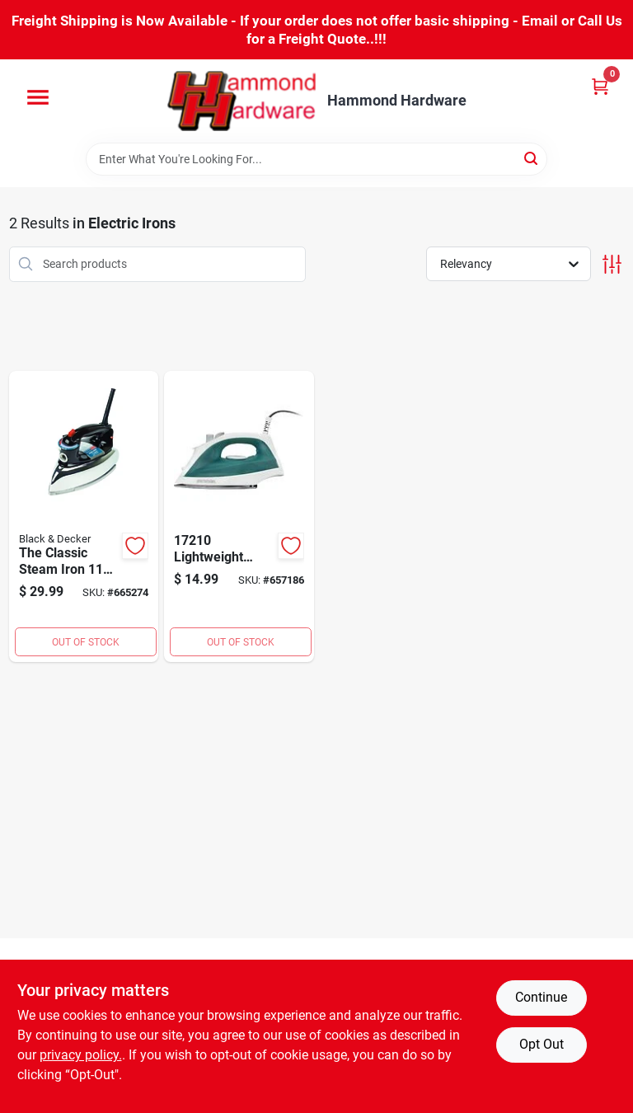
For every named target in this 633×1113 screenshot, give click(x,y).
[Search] (532, 157)
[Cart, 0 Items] (600, 86)
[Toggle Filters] (612, 264)
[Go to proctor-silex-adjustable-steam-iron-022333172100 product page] (239, 517)
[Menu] (38, 97)
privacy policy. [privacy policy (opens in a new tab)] (81, 1055)
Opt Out (541, 1044)
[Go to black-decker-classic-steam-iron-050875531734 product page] (84, 517)
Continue (541, 997)
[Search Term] (316, 159)
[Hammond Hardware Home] (241, 101)
